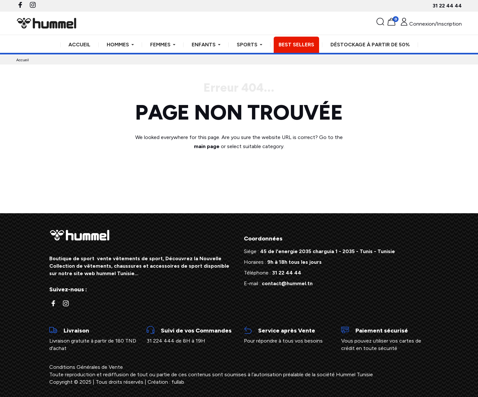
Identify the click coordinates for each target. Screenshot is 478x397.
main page (207, 146)
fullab (178, 382)
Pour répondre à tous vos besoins (287, 335)
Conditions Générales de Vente (86, 367)
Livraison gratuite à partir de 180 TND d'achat (93, 338)
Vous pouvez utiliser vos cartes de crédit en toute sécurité (385, 338)
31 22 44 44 (447, 6)
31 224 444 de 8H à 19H (190, 335)
